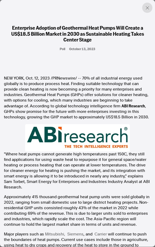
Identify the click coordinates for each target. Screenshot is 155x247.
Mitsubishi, (55, 234)
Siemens (75, 234)
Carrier (101, 234)
